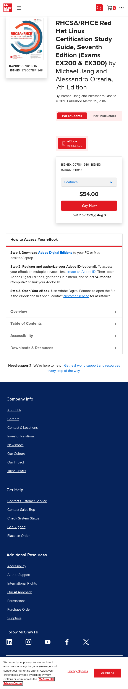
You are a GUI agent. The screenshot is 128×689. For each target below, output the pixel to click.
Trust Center (16, 471)
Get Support (16, 527)
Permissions (16, 601)
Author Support (18, 575)
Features (71, 182)
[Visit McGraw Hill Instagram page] (28, 641)
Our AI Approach (19, 592)
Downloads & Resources (31, 348)
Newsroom (15, 445)
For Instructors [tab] (104, 116)
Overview (18, 312)
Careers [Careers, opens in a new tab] (13, 419)
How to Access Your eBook (34, 240)
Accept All (107, 673)
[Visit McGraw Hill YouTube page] (48, 641)
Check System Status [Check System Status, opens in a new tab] (23, 518)
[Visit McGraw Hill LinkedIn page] (9, 641)
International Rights (22, 583)
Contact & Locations (22, 427)
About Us (14, 410)
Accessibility (21, 336)
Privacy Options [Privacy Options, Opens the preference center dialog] (78, 671)
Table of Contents (26, 324)
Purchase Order (19, 609)
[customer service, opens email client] (76, 296)
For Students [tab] (72, 116)
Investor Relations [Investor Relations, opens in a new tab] (20, 436)
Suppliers (14, 618)
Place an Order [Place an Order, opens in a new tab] (18, 535)
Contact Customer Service (27, 501)
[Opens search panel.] (99, 7)
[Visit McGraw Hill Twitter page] (86, 641)
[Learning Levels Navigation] (19, 7)
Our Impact (15, 462)
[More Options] (121, 8)
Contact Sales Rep (21, 509)
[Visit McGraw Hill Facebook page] (67, 641)
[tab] (72, 143)
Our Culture (16, 453)
